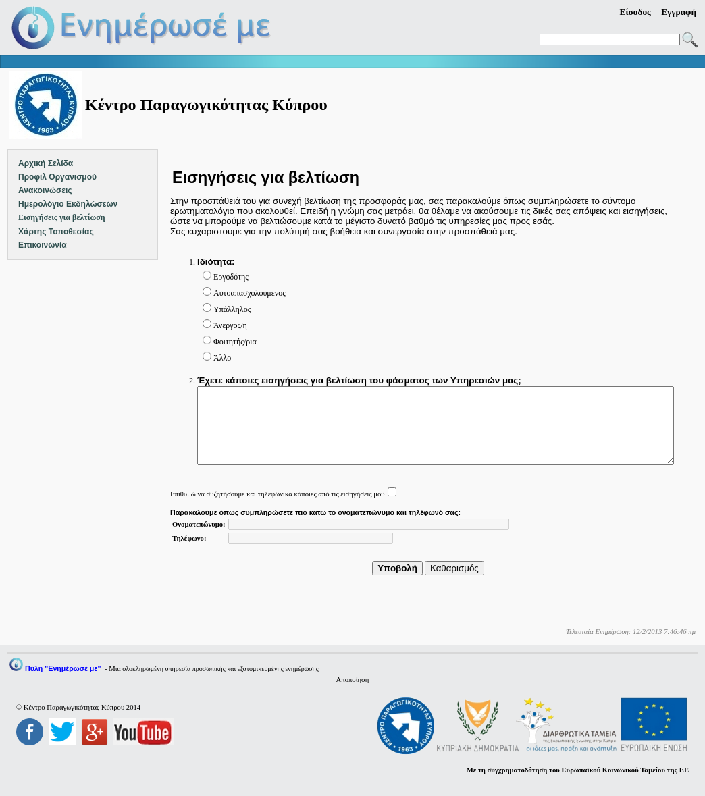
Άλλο (222, 358)
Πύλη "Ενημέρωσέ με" (63, 668)
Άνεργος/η (230, 325)
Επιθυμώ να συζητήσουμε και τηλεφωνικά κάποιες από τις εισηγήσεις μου (277, 494)
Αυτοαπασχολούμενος (249, 293)
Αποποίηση (352, 679)
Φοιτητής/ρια (235, 341)
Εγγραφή (678, 12)
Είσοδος (635, 12)
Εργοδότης (231, 277)
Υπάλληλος (232, 309)
